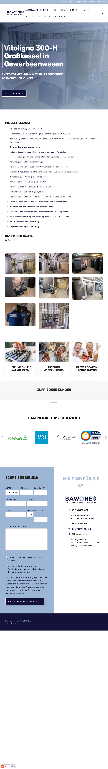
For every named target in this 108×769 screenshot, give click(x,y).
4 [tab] (54, 449)
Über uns (30, 16)
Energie (74, 10)
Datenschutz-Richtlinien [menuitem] (23, 616)
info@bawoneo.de (80, 528)
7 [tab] (62, 449)
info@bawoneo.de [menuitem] (81, 2)
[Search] (102, 13)
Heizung (44, 10)
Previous (2, 437)
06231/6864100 (78, 523)
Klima (63, 10)
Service (85, 10)
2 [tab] (49, 449)
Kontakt (63, 16)
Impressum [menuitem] (9, 616)
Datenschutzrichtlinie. (15, 588)
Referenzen (44, 16)
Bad (54, 10)
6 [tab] (60, 449)
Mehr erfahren (14, 93)
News (54, 16)
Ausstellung (32, 10)
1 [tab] (46, 449)
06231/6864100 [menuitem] (67, 2)
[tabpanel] (17, 437)
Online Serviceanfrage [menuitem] (98, 2)
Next (104, 437)
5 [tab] (57, 449)
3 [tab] (51, 449)
